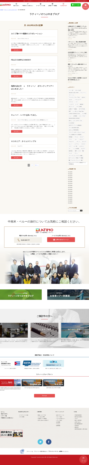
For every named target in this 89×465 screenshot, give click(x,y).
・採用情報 (57, 425)
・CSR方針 (76, 425)
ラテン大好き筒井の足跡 (74, 127)
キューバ (46, 119)
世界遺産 (42, 119)
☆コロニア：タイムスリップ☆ (23, 141)
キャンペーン (83, 92)
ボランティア (71, 106)
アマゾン (70, 139)
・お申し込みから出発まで (43, 420)
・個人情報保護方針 (78, 423)
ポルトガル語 (78, 90)
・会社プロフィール (59, 415)
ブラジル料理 (79, 106)
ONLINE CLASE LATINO (74, 92)
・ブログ (76, 418)
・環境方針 (76, 427)
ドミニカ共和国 (76, 148)
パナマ (70, 146)
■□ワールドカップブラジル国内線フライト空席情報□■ (77, 163)
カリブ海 (75, 146)
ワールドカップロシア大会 (74, 97)
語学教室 (75, 116)
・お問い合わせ (77, 422)
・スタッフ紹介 (58, 416)
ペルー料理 (84, 113)
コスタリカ (81, 146)
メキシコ (27, 38)
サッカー (70, 153)
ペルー (75, 139)
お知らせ (83, 97)
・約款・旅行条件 (77, 420)
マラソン (76, 153)
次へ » (36, 165)
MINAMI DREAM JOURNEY (74, 118)
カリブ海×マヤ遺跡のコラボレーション (27, 34)
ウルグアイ (20, 146)
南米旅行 (81, 104)
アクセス (44, 395)
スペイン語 (71, 90)
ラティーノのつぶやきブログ (10, 9)
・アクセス (57, 423)
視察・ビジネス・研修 (79, 150)
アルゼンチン (71, 141)
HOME (1, 9)
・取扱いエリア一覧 (41, 415)
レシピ (70, 116)
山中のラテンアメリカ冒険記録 (75, 125)
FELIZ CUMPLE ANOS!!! (21, 60)
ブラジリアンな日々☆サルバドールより (77, 132)
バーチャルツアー (78, 99)
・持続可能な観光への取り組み (80, 429)
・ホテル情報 (21, 416)
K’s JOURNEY (71, 123)
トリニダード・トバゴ (73, 104)
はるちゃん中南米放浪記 (74, 129)
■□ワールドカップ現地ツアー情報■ (76, 157)
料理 (70, 111)
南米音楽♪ (71, 150)
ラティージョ (71, 95)
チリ (70, 148)
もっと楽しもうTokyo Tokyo (78, 111)
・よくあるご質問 (41, 416)
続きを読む (17, 50)
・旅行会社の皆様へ (78, 416)
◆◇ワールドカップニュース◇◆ (75, 160)
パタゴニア (81, 139)
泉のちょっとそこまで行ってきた (32, 119)
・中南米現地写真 (77, 415)
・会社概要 (57, 422)
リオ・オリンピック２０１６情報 (75, 155)
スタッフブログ (21, 38)
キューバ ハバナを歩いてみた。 (24, 115)
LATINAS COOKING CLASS (74, 113)
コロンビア (84, 141)
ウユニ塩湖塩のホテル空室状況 (75, 134)
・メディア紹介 (58, 420)
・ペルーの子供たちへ (60, 418)
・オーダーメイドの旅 (23, 415)
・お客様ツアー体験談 (42, 418)
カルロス (70, 99)
